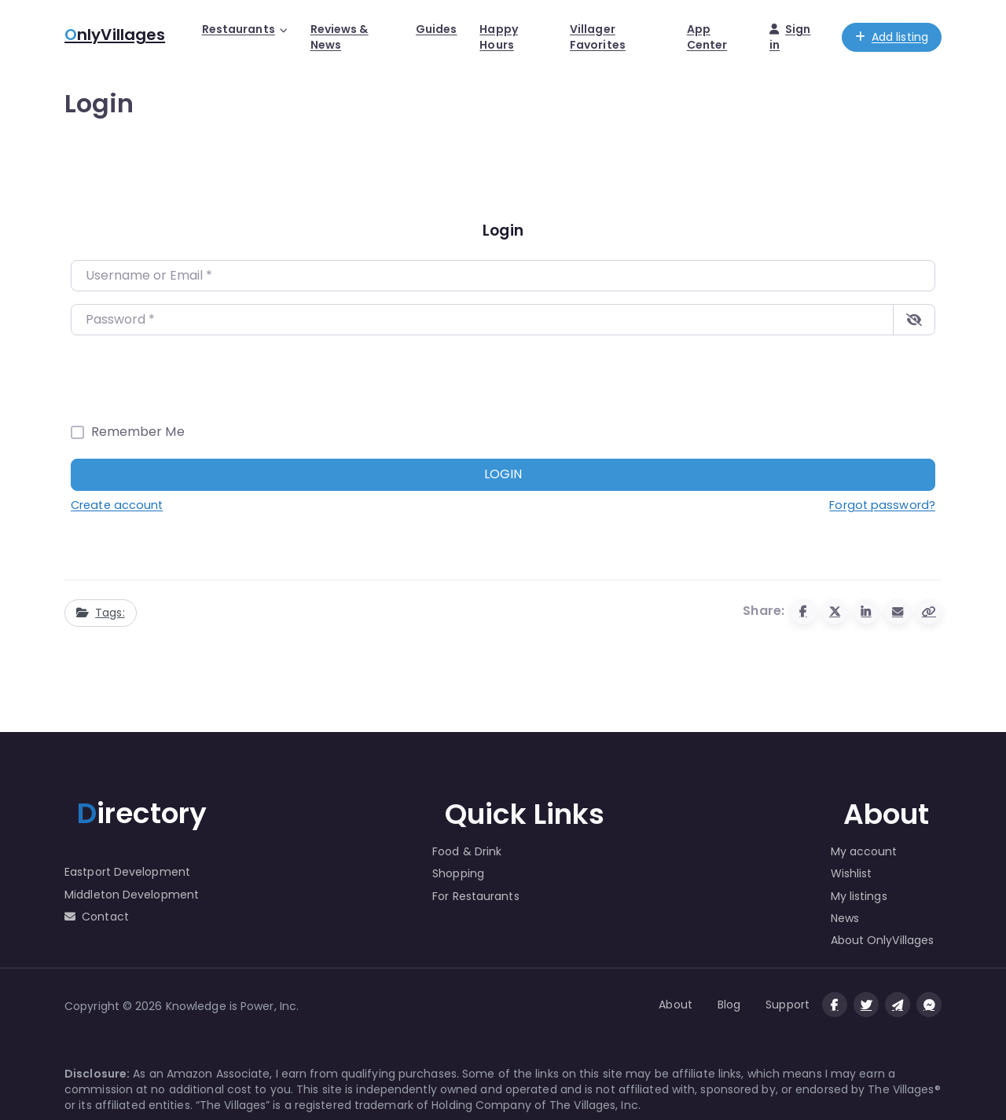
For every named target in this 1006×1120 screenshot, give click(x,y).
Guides (436, 29)
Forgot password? (882, 505)
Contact (96, 916)
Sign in (790, 37)
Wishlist (851, 873)
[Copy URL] (929, 611)
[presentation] (190, 378)
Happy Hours (498, 37)
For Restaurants (476, 896)
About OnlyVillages (882, 940)
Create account (117, 505)
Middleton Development (131, 894)
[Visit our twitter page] (866, 1004)
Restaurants (238, 29)
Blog (729, 1004)
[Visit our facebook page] (834, 1004)
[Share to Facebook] (803, 611)
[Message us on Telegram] (897, 1004)
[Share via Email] (897, 611)
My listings (859, 896)
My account (864, 851)
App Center (707, 37)
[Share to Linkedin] (866, 611)
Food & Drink (466, 851)
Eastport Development (127, 872)
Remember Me (138, 432)
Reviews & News (339, 37)
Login (503, 474)
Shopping (458, 873)
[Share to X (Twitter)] (834, 611)
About (675, 1004)
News (845, 918)
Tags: (100, 612)
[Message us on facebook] (929, 1004)
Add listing (891, 37)
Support (788, 1004)
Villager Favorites (598, 37)
